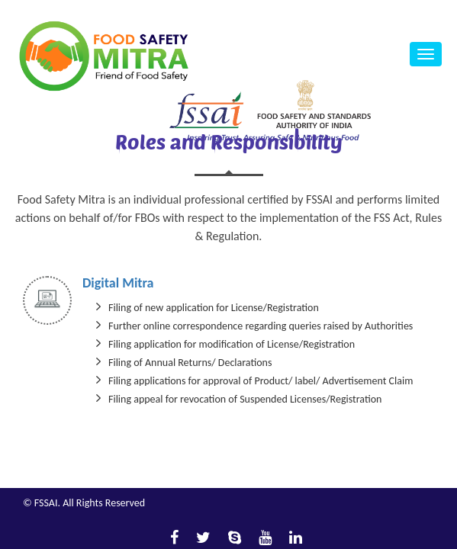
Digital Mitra (117, 282)
